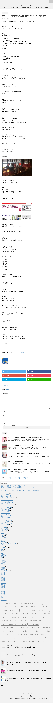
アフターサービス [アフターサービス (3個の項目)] (17, 603)
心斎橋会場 (4, 560)
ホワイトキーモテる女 (5, 508)
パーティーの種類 (5, 524)
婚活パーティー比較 (5, 544)
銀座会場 (3, 569)
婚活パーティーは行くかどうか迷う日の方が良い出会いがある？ (14, 486)
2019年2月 (3, 580)
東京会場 (3, 566)
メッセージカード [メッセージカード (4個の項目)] (36, 638)
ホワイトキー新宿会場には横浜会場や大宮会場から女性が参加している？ (25, 437)
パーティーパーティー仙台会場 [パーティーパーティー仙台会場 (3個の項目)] (28, 610)
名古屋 (2, 533)
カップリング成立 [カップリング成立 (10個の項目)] (19, 606)
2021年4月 (3, 576)
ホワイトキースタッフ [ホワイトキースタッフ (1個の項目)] (40, 617)
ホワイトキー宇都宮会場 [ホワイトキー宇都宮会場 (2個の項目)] (43, 627)
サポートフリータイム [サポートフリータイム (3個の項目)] (31, 606)
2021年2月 (3, 577)
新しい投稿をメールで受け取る (9, 425)
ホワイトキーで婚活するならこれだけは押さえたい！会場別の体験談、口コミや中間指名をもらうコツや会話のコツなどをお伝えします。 (26, 698)
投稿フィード (3, 597)
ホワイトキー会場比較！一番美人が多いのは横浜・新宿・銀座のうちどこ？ (26, 453)
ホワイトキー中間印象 (5, 513)
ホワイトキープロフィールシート (7, 504)
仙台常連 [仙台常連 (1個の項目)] (4, 641)
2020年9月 (3, 578)
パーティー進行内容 (5, 493)
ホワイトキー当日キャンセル (7, 520)
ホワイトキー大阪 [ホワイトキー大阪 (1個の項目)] (19, 627)
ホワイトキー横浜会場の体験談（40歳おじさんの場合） (21, 445)
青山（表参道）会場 (5, 570)
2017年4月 (3, 594)
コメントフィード (4, 598)
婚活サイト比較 (4, 542)
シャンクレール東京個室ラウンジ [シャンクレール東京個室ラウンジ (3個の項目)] (10, 610)
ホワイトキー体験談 (26, 5)
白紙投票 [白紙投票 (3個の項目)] (25, 641)
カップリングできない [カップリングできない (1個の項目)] (7, 606)
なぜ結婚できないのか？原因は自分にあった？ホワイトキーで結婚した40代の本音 (17, 488)
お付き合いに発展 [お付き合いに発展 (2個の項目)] (6, 603)
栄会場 (3, 535)
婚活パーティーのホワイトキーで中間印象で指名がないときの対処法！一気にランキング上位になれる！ (22, 487)
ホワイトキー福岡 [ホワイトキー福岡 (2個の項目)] (28, 634)
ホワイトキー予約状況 (5, 526)
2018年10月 (3, 584)
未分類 (2, 549)
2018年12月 (3, 581)
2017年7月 (3, 592)
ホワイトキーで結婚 (5, 501)
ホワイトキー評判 (4, 528)
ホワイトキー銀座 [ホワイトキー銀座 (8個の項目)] (6, 638)
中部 (2, 531)
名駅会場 (4, 534)
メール (4, 415)
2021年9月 (3, 573)
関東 (7, 385)
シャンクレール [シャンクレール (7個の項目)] (43, 606)
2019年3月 (3, 579)
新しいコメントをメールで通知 (9, 423)
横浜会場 (3, 556)
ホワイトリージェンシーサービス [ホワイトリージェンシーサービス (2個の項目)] (21, 638)
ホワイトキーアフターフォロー (7, 494)
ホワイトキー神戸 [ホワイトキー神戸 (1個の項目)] (17, 634)
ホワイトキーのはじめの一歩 (27, 693)
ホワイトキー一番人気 (5, 511)
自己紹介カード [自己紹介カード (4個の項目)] (40, 641)
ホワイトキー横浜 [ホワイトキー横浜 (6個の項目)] (45, 631)
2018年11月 (3, 583)
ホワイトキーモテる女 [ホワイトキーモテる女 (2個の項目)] (7, 620)
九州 (2, 536)
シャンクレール (4, 547)
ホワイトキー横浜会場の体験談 (15, 461)
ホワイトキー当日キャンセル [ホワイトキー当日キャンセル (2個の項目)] (9, 631)
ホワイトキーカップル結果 (6, 496)
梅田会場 (4, 561)
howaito (8, 389)
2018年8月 (3, 586)
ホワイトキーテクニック (6, 498)
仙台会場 (3, 551)
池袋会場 (3, 567)
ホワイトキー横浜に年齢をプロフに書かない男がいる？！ (22, 469)
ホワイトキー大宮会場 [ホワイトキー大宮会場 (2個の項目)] (7, 627)
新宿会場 (3, 564)
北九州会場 (3, 537)
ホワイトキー (23, 352)
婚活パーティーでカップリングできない (9, 543)
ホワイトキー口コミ (5, 516)
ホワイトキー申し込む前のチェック (8, 523)
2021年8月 (3, 574)
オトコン (3, 546)
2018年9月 (3, 585)
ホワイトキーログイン (5, 509)
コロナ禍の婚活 (4, 491)
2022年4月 (3, 572)
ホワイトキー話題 (4, 529)
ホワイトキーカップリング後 (7, 495)
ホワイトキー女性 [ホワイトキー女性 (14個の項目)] (30, 627)
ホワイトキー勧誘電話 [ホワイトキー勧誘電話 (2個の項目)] (20, 624)
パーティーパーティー (5, 548)
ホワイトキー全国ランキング (7, 515)
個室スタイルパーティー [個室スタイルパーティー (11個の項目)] (14, 641)
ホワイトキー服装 (4, 522)
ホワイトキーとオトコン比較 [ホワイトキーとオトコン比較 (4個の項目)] (9, 617)
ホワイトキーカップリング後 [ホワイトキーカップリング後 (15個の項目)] (25, 617)
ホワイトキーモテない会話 (6, 507)
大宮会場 (4, 385)
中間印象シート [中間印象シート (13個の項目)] (47, 638)
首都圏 (2, 563)
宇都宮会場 (3, 555)
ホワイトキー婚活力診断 (6, 517)
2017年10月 (3, 590)
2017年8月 (3, 591)
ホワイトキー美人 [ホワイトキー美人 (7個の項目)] (39, 634)
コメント (5, 396)
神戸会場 (3, 562)
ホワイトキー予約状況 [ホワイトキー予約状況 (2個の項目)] (35, 620)
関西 (2, 557)
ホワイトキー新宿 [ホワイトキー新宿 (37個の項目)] (22, 631)
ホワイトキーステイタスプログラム (8, 497)
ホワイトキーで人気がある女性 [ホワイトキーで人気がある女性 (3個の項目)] (43, 613)
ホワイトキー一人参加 (5, 510)
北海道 (2, 540)
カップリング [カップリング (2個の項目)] (38, 603)
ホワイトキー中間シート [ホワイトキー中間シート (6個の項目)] (21, 620)
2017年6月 (3, 593)
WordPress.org (4, 600)
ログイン (2, 596)
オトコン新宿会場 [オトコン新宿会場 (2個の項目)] (28, 603)
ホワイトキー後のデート (6, 521)
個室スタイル (4, 527)
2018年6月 (3, 587)
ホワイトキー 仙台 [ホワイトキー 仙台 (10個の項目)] (28, 613)
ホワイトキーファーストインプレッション (9, 503)
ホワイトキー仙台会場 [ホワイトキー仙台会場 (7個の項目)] (7, 624)
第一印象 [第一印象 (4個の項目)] (31, 641)
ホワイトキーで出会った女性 (7, 500)
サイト (4, 419)
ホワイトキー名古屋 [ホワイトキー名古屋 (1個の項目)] (33, 624)
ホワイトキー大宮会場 (6, 386)
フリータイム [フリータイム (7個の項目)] (5, 613)
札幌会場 (3, 541)
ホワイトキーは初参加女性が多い (7, 502)
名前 (4, 411)
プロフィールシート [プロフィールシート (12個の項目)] (16, 613)
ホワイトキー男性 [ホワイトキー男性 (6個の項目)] (6, 634)
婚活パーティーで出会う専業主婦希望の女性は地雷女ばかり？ (13, 485)
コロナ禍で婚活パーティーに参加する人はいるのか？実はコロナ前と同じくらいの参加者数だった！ (21, 490)
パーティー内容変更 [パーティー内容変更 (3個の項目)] (44, 610)
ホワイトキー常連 (4, 518)
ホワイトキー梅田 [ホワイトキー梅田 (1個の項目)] (34, 631)
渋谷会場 (3, 568)
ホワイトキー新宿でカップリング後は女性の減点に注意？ (16, 478)
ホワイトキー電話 (4, 530)
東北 (2, 550)
